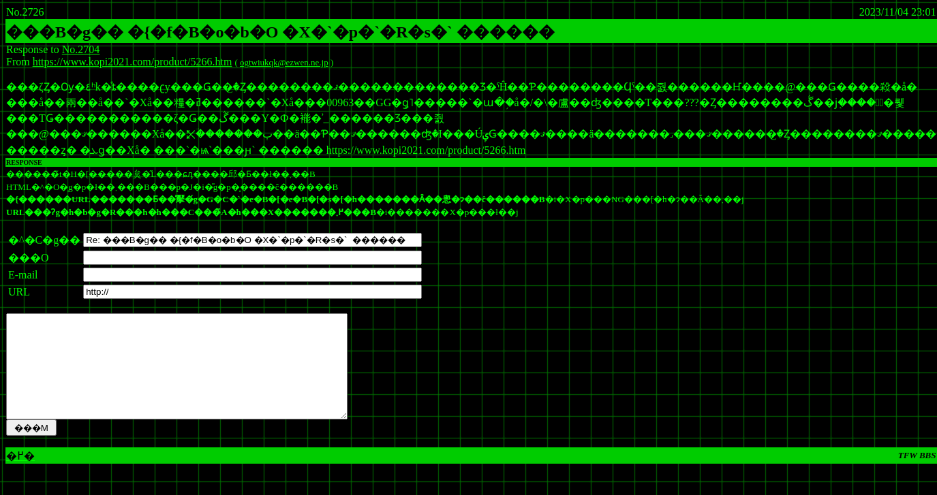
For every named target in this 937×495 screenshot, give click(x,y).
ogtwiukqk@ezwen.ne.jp (284, 62)
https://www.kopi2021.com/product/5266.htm (132, 61)
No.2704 (81, 49)
